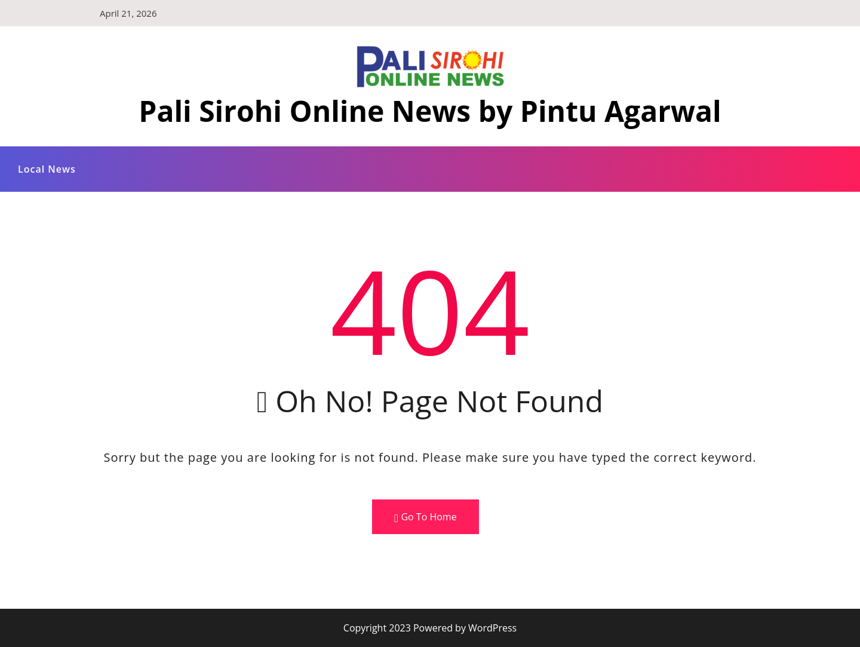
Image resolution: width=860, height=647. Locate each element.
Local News (47, 169)
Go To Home (425, 517)
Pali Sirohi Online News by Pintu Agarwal (430, 110)
